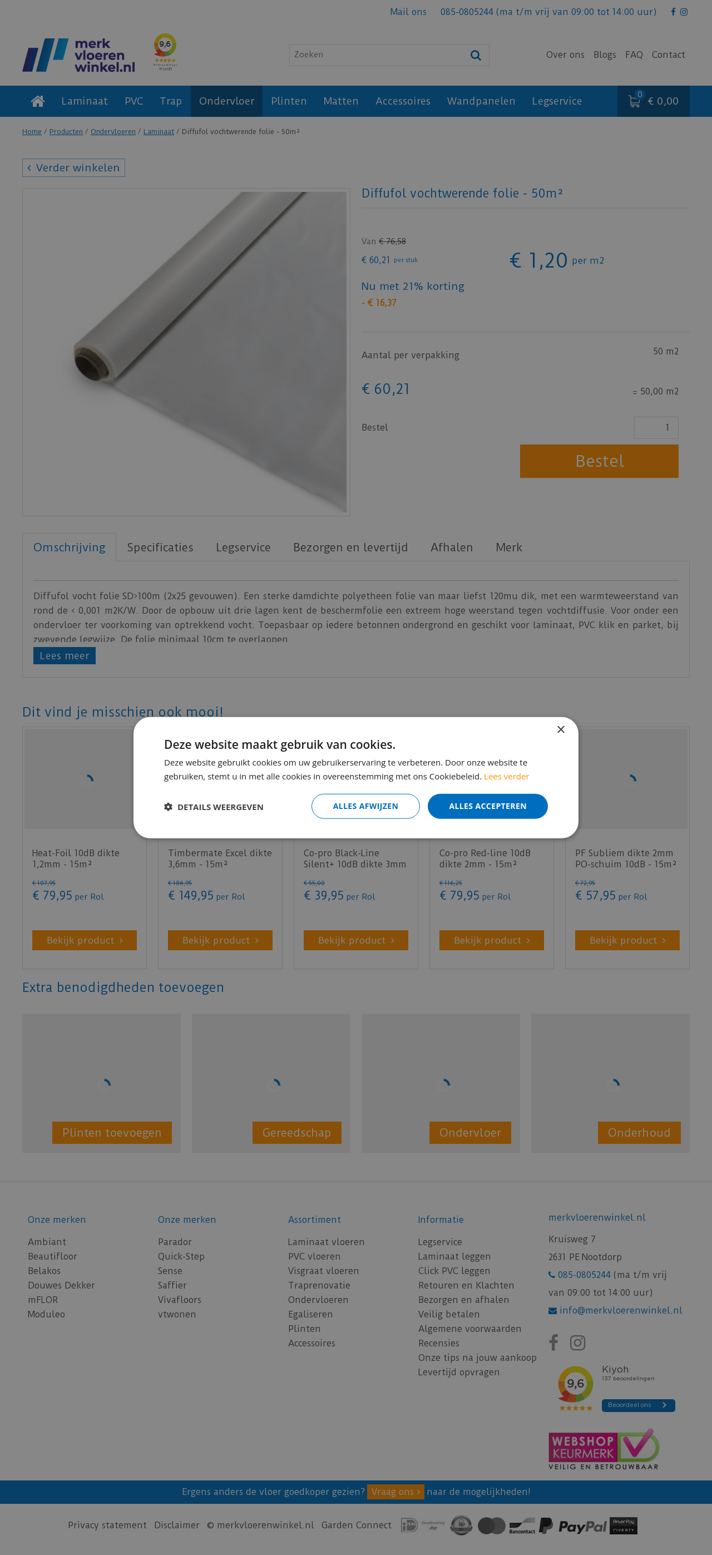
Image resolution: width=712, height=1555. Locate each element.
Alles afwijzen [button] (366, 806)
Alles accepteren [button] (488, 806)
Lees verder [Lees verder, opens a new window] (507, 775)
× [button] (560, 729)
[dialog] (356, 777)
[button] (214, 806)
